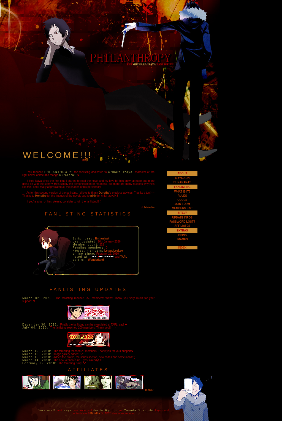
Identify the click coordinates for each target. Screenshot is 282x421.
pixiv (93, 195)
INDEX (182, 247)
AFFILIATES (182, 225)
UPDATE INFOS (182, 217)
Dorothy (104, 192)
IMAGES (182, 239)
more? (149, 389)
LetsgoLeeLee (113, 250)
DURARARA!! (182, 182)
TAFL (123, 256)
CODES (182, 199)
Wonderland (96, 259)
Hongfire (41, 195)
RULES (182, 195)
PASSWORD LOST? (182, 221)
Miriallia (149, 207)
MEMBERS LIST (182, 208)
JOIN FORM (182, 204)
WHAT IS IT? (182, 191)
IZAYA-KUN (182, 178)
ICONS (182, 235)
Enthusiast (102, 238)
